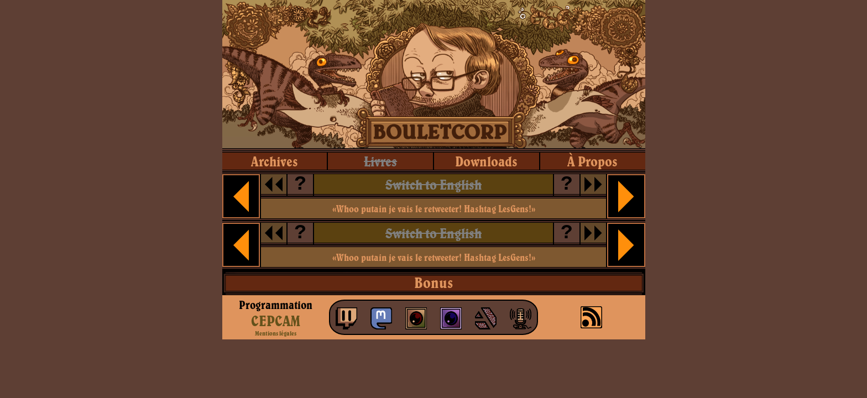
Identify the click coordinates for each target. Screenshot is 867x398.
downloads (486, 161)
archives (274, 161)
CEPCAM (275, 320)
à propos (592, 161)
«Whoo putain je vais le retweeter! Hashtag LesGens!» (433, 208)
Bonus (433, 282)
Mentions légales (275, 333)
